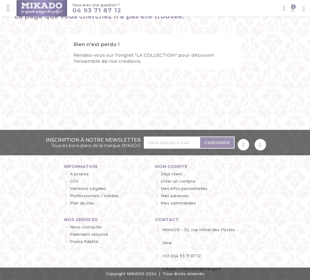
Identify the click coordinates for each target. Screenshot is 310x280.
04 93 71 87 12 (95, 10)
